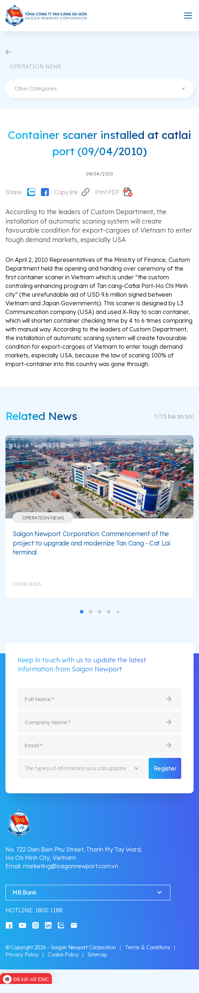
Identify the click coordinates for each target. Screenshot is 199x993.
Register (165, 768)
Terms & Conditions (147, 947)
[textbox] (99, 89)
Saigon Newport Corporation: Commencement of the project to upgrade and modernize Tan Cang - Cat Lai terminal (91, 543)
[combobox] (99, 88)
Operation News (43, 518)
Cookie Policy (63, 954)
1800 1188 (48, 910)
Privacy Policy (21, 954)
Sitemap (97, 954)
